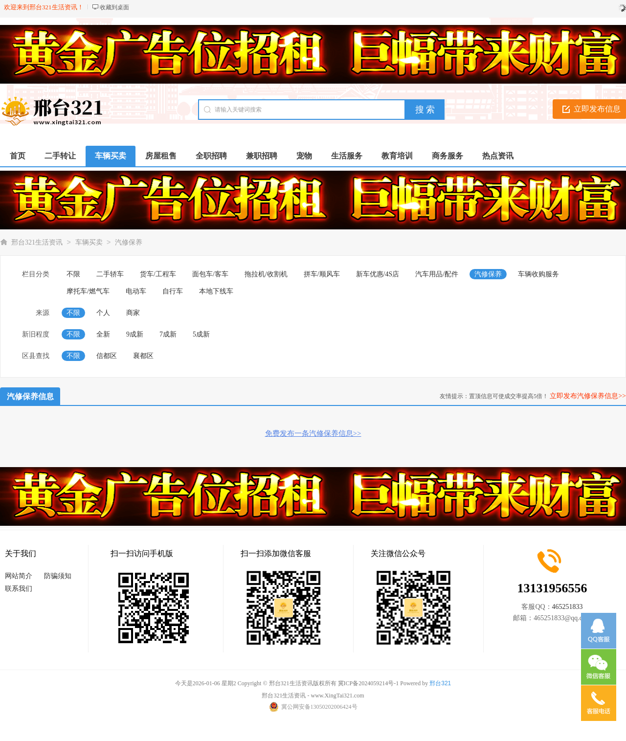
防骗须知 (57, 576)
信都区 (106, 355)
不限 (73, 274)
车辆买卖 (89, 242)
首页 (17, 156)
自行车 (172, 291)
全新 (103, 334)
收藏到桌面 (114, 7)
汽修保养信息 (30, 396)
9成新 (134, 334)
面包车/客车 (210, 274)
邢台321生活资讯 (37, 242)
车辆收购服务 (538, 274)
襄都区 (143, 355)
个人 (103, 312)
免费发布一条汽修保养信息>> (313, 433)
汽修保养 (128, 242)
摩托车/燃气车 (88, 291)
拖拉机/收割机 (266, 274)
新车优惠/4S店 (378, 274)
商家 (133, 312)
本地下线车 (216, 291)
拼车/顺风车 (322, 274)
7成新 (168, 334)
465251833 (567, 606)
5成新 (201, 334)
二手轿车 (110, 274)
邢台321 (440, 683)
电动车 (136, 291)
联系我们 (18, 588)
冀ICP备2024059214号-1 (368, 683)
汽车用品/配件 (436, 274)
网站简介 (18, 576)
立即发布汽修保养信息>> (588, 396)
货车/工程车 (158, 274)
